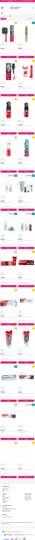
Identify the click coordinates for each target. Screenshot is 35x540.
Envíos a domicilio (28, 497)
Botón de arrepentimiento (19, 534)
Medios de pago (5, 498)
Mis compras (27, 499)
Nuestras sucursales (5, 489)
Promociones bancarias (6, 497)
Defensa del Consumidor (29, 534)
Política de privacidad (6, 511)
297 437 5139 (4, 507)
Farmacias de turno (5, 501)
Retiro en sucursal (28, 495)
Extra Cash (4, 499)
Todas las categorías (8, 16)
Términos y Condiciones (19, 531)
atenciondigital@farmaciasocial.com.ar (9, 508)
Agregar (8, 57)
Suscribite (4, 502)
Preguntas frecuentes (28, 498)
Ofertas (3, 495)
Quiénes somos (5, 488)
